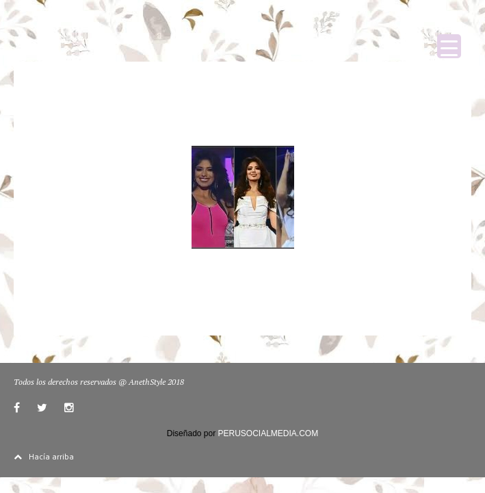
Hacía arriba (44, 456)
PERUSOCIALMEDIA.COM (268, 433)
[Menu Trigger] (449, 46)
